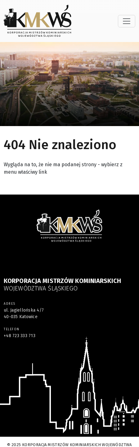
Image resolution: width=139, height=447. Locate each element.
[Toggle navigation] (126, 21)
